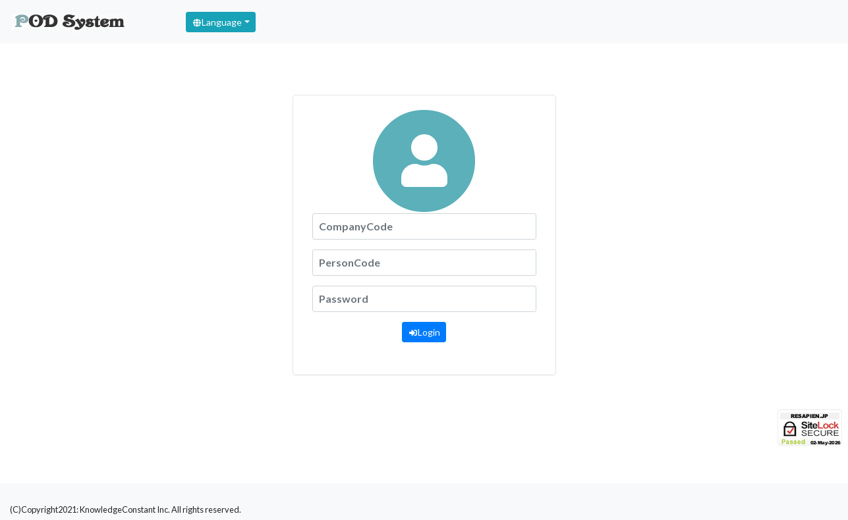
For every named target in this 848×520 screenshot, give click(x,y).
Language (217, 22)
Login (424, 332)
